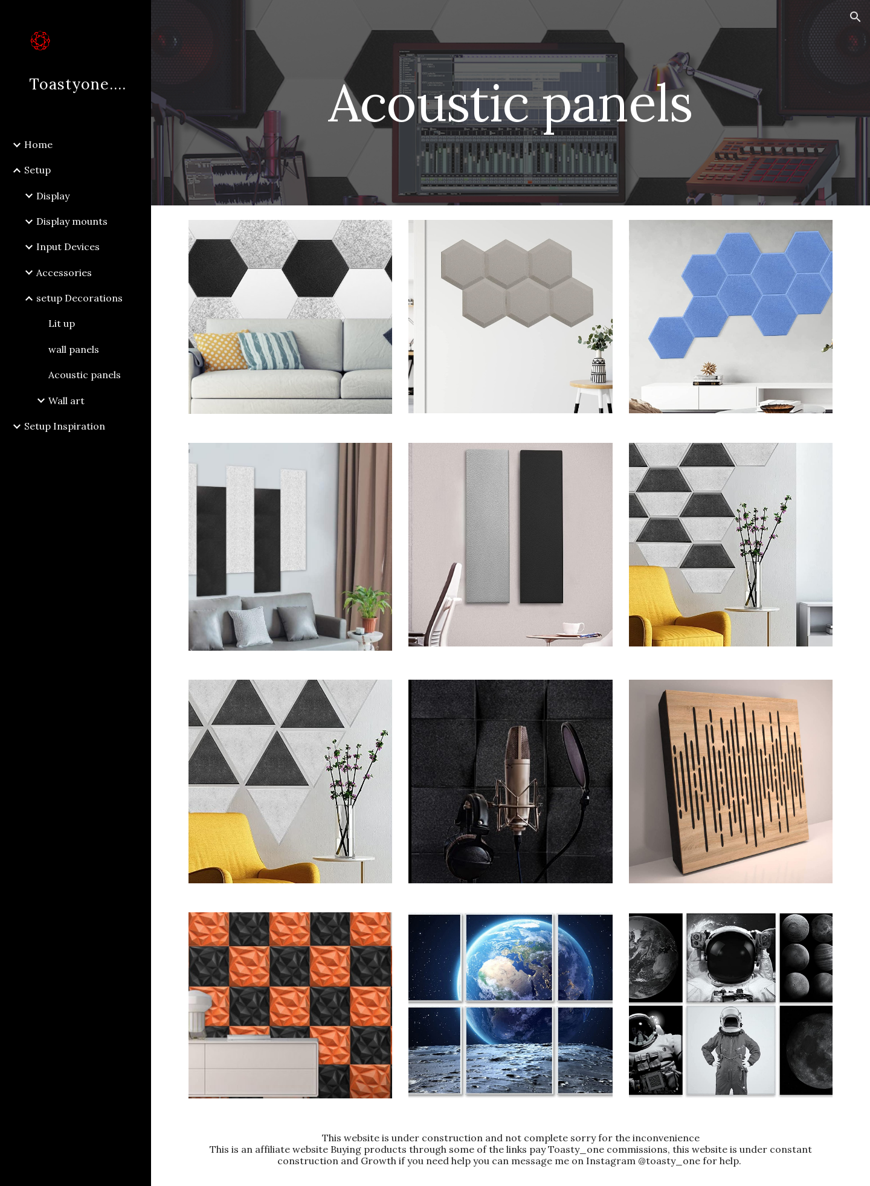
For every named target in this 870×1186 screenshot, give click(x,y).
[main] (510, 102)
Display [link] (52, 196)
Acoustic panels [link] (84, 375)
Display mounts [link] (72, 221)
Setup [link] (37, 170)
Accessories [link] (64, 272)
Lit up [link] (61, 323)
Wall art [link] (66, 401)
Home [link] (38, 144)
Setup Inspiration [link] (64, 426)
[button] (855, 16)
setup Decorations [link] (79, 298)
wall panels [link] (73, 349)
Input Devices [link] (68, 246)
